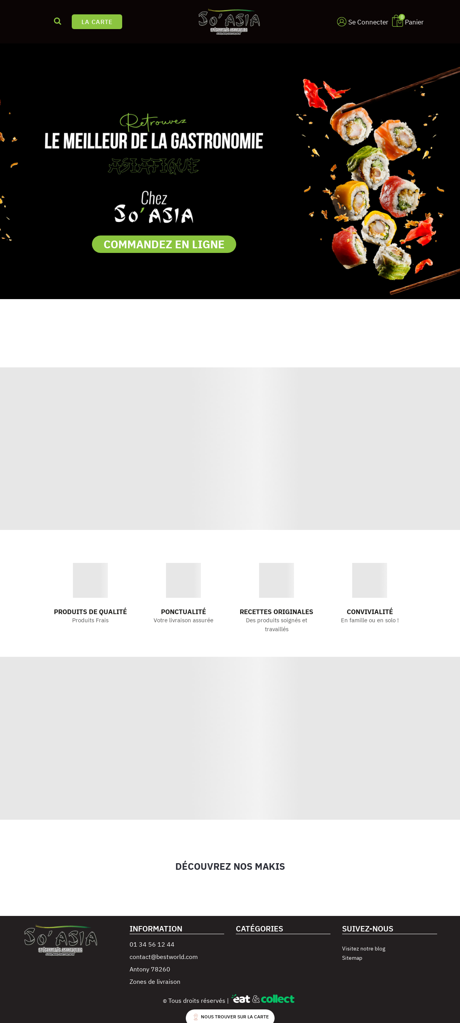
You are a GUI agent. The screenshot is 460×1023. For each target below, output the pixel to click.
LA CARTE (96, 22)
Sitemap (352, 957)
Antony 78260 (150, 969)
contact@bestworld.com (164, 957)
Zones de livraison (155, 981)
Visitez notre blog (363, 948)
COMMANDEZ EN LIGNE (164, 244)
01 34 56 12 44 (152, 944)
